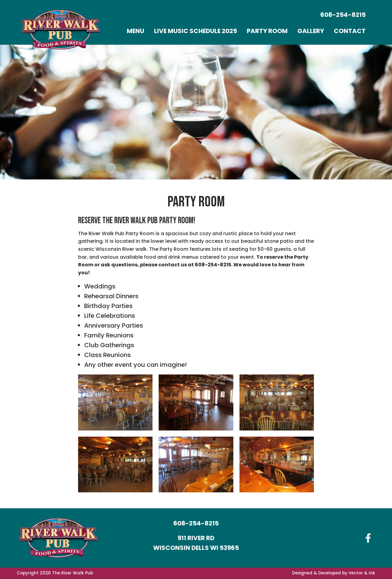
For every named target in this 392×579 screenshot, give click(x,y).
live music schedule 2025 (195, 31)
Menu (135, 31)
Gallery (310, 31)
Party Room (267, 31)
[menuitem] (135, 30)
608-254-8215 (343, 14)
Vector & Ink (362, 573)
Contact (350, 31)
